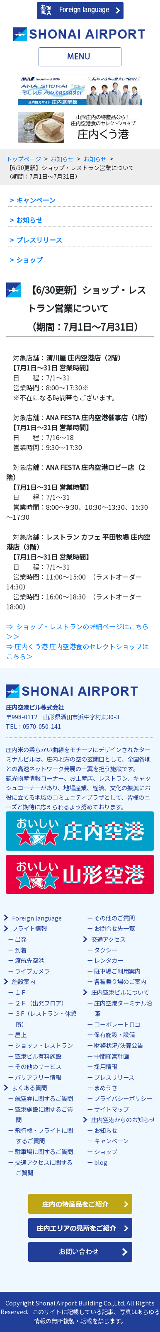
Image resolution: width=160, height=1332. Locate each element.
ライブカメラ (32, 971)
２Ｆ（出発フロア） (41, 1002)
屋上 (21, 1034)
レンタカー (108, 960)
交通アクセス (108, 939)
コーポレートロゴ (117, 1024)
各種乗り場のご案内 (120, 981)
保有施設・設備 (114, 1034)
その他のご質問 (114, 917)
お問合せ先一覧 (114, 928)
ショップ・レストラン (44, 1045)
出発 (21, 939)
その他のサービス (38, 1066)
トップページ (23, 159)
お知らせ (62, 159)
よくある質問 (29, 1087)
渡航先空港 (29, 960)
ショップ (29, 260)
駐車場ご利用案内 (117, 971)
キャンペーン (36, 200)
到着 (21, 949)
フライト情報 (29, 928)
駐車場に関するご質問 (44, 1151)
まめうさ (105, 1087)
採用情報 (105, 1066)
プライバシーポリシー (123, 1098)
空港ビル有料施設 (38, 1056)
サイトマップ (111, 1109)
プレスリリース (39, 240)
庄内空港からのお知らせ (123, 1119)
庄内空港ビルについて (120, 992)
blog (100, 1162)
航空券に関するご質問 (44, 1098)
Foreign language (37, 917)
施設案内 (23, 981)
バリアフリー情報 (38, 1077)
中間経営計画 (111, 1056)
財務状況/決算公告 (118, 1045)
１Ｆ (21, 992)
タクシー (105, 949)
